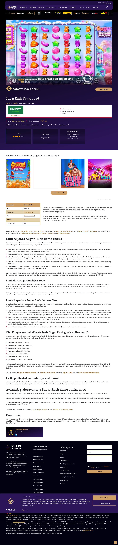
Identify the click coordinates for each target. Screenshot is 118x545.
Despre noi (63, 450)
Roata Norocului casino (39, 472)
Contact (62, 457)
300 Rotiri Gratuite (38, 486)
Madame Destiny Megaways (87, 231)
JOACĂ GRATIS (103, 22)
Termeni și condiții (64, 470)
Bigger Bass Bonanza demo (27, 373)
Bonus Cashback (37, 469)
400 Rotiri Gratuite (38, 489)
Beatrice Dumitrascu (18, 121)
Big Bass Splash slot (63, 233)
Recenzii (40, 7)
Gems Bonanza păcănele (45, 233)
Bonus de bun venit (38, 459)
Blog (61, 454)
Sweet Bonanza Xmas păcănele (88, 373)
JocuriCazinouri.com (12, 515)
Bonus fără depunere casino (40, 449)
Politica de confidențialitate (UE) (68, 473)
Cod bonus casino (37, 453)
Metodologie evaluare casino (67, 463)
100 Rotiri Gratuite (38, 479)
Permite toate (104, 529)
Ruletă (42, 231)
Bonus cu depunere (38, 456)
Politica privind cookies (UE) (67, 477)
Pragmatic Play (45, 138)
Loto (81, 7)
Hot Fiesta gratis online (39, 409)
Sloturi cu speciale (72, 138)
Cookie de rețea (64, 480)
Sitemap (62, 483)
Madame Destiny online (47, 373)
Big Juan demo (67, 373)
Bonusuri (22, 7)
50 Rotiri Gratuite (37, 476)
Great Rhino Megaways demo (63, 409)
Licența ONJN (63, 467)
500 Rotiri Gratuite (38, 492)
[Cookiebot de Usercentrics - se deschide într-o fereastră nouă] (10, 542)
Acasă (8, 103)
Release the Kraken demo (29, 231)
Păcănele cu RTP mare (72, 134)
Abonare (14, 505)
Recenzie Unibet (15, 115)
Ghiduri (88, 7)
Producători (72, 7)
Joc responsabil (64, 460)
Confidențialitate (107, 503)
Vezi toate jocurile (59, 193)
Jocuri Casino (62, 7)
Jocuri (15, 103)
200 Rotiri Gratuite (38, 482)
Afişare (23, 541)
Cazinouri (32, 7)
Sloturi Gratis (50, 7)
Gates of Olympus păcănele (64, 231)
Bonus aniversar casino (39, 462)
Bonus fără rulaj (37, 466)
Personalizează (104, 535)
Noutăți (95, 8)
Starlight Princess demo (28, 233)
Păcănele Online (72, 136)
